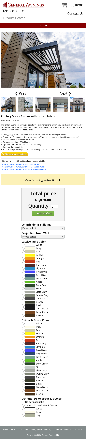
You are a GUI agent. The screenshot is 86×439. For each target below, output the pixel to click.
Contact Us (75, 13)
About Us (68, 429)
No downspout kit (34, 401)
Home (5, 429)
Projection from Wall (35, 233)
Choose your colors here (15, 154)
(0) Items (77, 5)
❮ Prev (20, 93)
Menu (42, 25)
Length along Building (36, 224)
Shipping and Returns (53, 429)
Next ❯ (65, 93)
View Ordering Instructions (41, 180)
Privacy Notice (36, 429)
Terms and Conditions (19, 429)
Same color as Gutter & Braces (41, 405)
